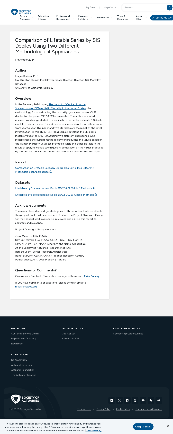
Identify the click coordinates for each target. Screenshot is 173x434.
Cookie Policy (123, 409)
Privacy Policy (103, 409)
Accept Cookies (143, 426)
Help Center (110, 7)
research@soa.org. (26, 286)
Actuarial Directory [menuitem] (21, 365)
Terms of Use (84, 409)
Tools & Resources (124, 17)
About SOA (141, 17)
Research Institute (85, 17)
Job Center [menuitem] (68, 333)
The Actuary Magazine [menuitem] (23, 375)
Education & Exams (45, 17)
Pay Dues (90, 7)
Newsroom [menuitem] (17, 343)
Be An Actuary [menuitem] (19, 360)
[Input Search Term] (145, 7)
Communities (104, 17)
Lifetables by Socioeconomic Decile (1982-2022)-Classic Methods (54, 194)
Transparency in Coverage (149, 409)
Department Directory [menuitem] (23, 338)
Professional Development (65, 17)
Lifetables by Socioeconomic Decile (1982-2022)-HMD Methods (53, 188)
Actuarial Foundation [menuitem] (22, 370)
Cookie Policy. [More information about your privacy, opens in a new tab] (94, 430)
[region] (86, 426)
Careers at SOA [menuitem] (71, 338)
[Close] (167, 426)
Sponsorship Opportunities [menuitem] (128, 333)
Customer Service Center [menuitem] (25, 333)
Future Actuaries (27, 17)
